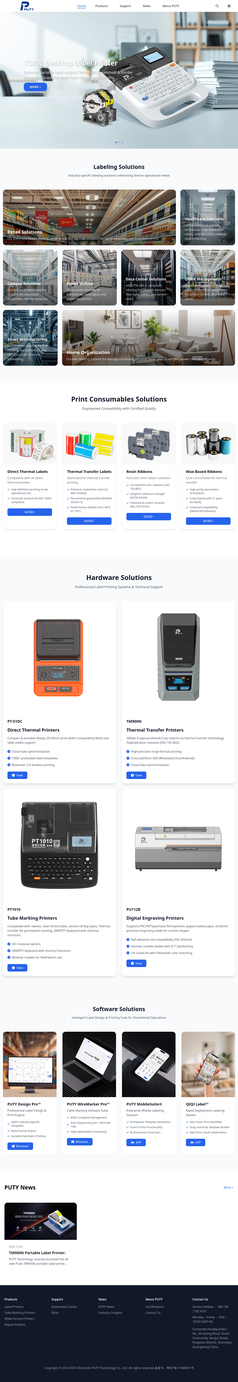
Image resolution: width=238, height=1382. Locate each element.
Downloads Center (64, 1307)
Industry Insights (110, 1313)
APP (136, 1142)
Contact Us (152, 1313)
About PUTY (170, 6)
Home (81, 6)
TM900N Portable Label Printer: (37, 1252)
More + (229, 1187)
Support (125, 6)
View (17, 775)
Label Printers (14, 1307)
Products (101, 6)
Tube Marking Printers (20, 1313)
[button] (116, 142)
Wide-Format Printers (19, 1319)
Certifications (154, 1307)
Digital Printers (14, 1325)
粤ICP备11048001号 (180, 1368)
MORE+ (30, 512)
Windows (20, 1146)
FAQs (55, 1313)
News (147, 6)
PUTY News (106, 1307)
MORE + (35, 87)
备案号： (161, 1368)
